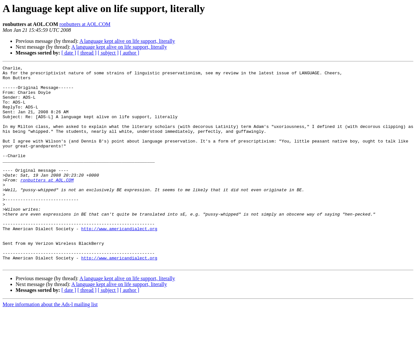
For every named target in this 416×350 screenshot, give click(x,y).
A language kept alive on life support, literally (127, 41)
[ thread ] (87, 53)
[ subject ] (108, 53)
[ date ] (68, 53)
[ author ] (129, 53)
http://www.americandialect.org (119, 262)
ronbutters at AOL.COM (84, 24)
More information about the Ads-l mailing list (50, 344)
